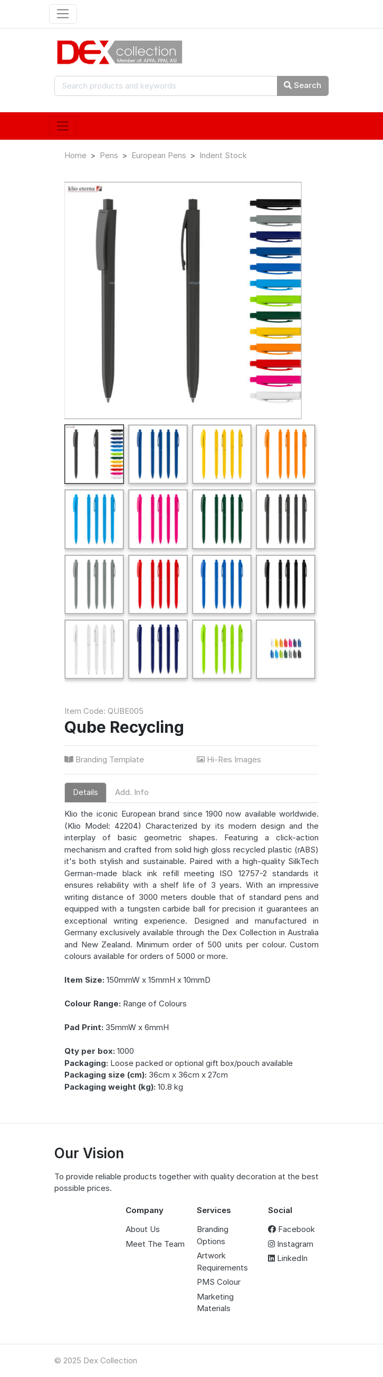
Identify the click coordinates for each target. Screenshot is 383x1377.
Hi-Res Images (230, 759)
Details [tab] (85, 792)
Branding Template (105, 759)
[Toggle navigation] (63, 14)
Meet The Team (155, 1244)
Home (75, 155)
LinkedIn (288, 1258)
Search (302, 85)
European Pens (158, 155)
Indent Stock (223, 155)
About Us (143, 1229)
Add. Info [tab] (132, 792)
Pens (109, 155)
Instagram (290, 1244)
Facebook (291, 1229)
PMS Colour (219, 1282)
